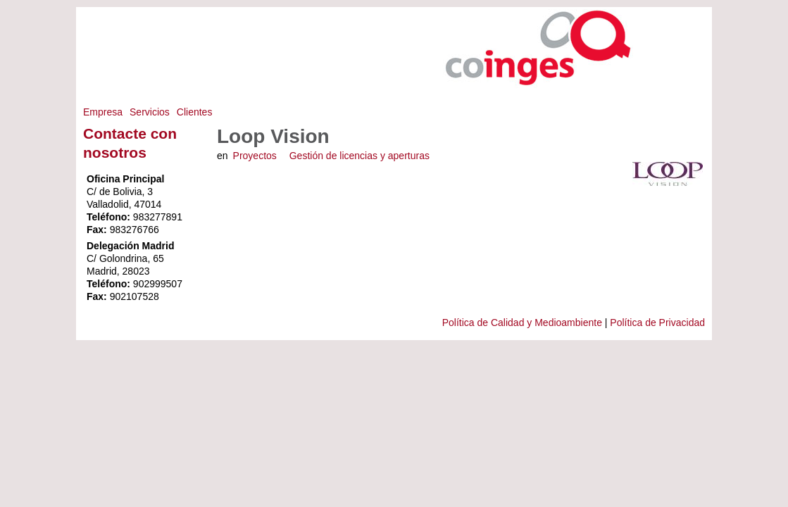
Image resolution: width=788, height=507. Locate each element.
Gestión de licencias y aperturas (359, 155)
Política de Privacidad (657, 322)
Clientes (195, 112)
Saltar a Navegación (676, 13)
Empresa (103, 112)
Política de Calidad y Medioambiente (522, 322)
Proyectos (255, 155)
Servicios (150, 112)
